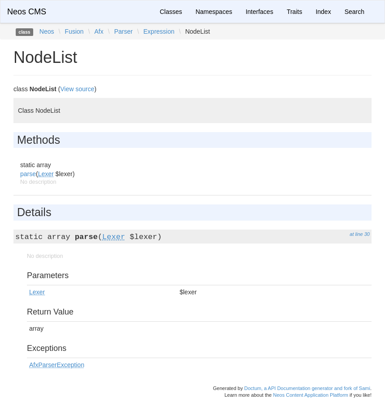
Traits (294, 11)
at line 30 (360, 234)
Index (323, 11)
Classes (171, 11)
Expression (159, 31)
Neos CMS (26, 11)
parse (28, 173)
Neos (46, 31)
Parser (123, 31)
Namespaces (214, 11)
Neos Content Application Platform (310, 395)
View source (77, 89)
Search (354, 11)
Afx (98, 31)
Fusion (74, 31)
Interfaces (259, 11)
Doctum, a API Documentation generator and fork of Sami (307, 388)
